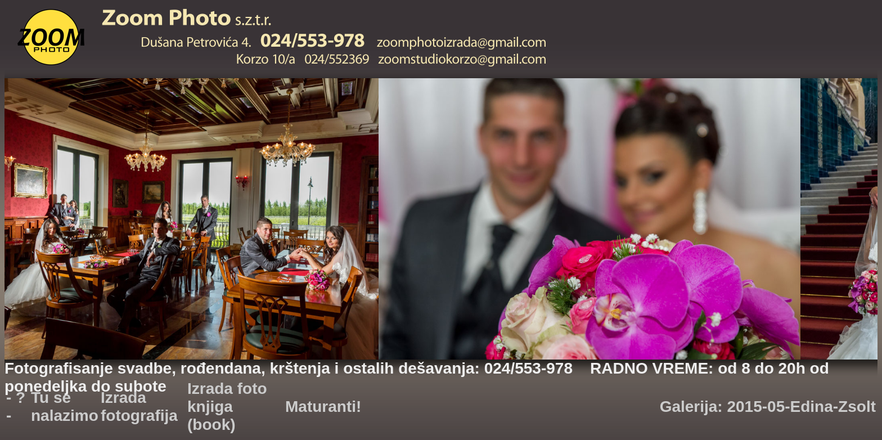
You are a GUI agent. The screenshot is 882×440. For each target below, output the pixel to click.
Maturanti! (323, 406)
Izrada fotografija (139, 406)
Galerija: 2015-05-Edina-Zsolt (768, 406)
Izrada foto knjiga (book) (227, 406)
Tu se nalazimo (64, 406)
